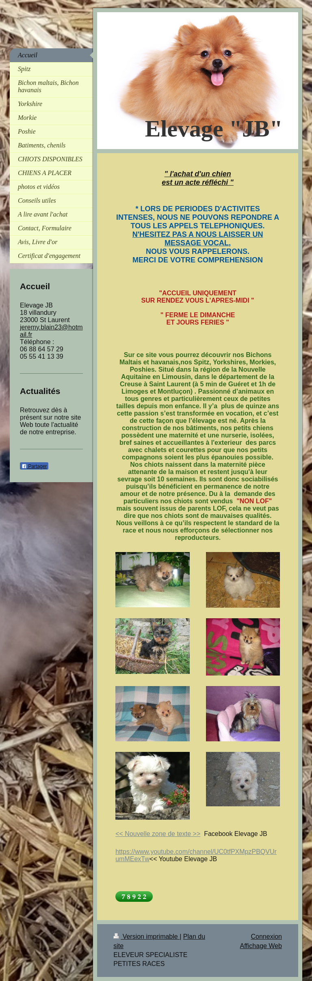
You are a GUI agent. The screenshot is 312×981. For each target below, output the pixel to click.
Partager (34, 466)
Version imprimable (146, 936)
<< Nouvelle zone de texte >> (157, 833)
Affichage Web (261, 945)
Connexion (266, 936)
